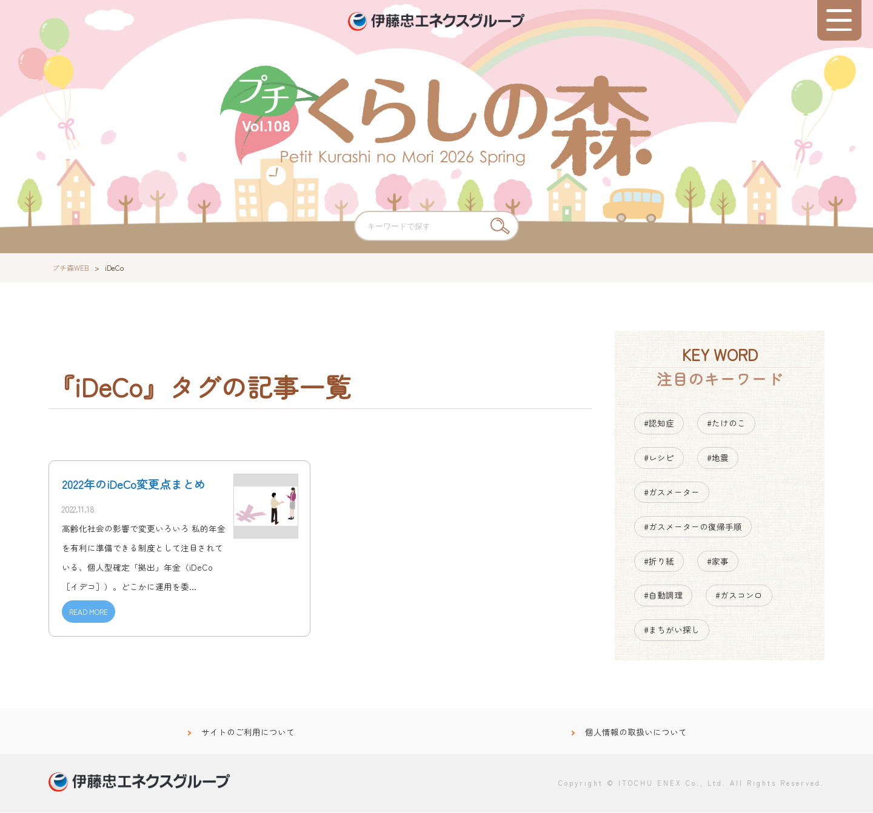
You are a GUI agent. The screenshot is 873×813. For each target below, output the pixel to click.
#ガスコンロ (739, 596)
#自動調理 (663, 596)
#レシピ (659, 458)
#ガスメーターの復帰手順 (693, 527)
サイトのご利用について (248, 732)
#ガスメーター (672, 492)
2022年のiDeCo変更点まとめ (134, 485)
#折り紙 (659, 562)
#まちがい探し (672, 631)
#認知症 (659, 424)
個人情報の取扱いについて (636, 732)
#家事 (718, 562)
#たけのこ (726, 424)
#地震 (718, 458)
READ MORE (88, 612)
